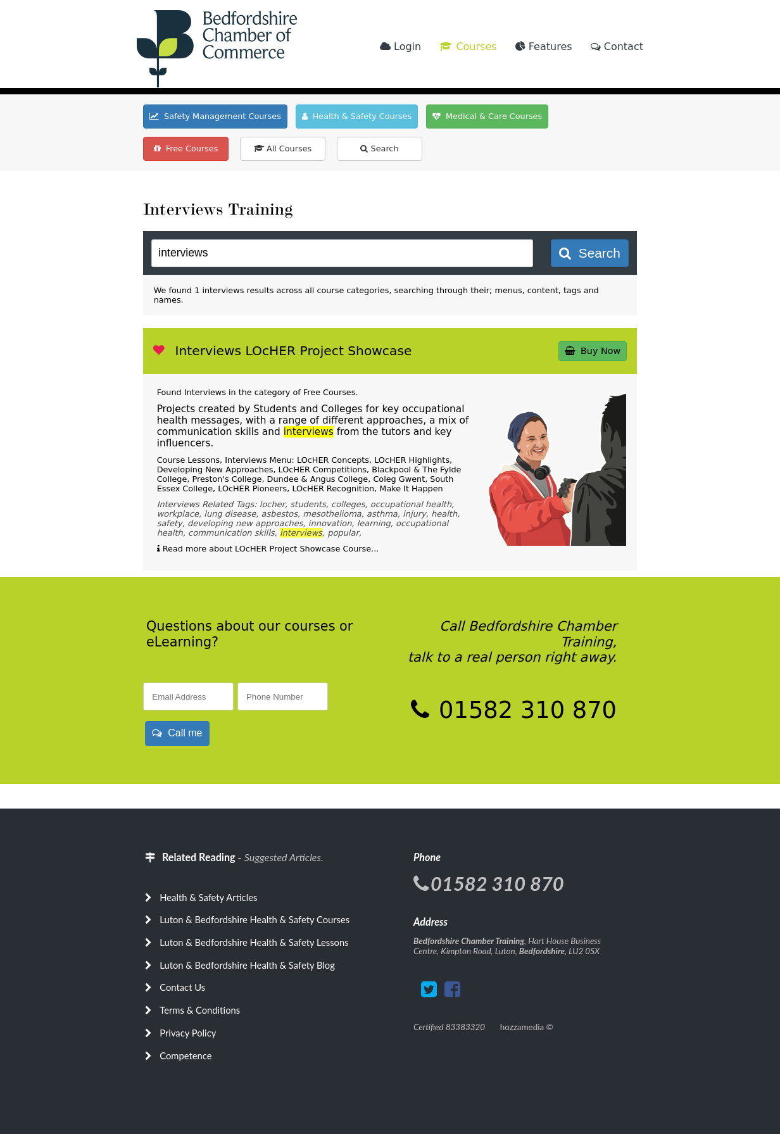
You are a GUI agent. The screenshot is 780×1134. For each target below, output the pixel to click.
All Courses (282, 148)
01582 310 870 (524, 710)
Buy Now (593, 351)
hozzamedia (522, 1027)
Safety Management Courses (215, 116)
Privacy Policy (188, 1032)
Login (400, 47)
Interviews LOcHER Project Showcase (293, 350)
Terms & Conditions (200, 1010)
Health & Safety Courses (357, 116)
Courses (467, 47)
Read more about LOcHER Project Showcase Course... (268, 548)
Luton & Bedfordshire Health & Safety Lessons (254, 942)
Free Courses (186, 148)
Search (379, 148)
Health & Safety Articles (208, 897)
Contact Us (182, 987)
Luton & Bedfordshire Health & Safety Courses (254, 919)
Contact (617, 47)
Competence (185, 1055)
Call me (177, 733)
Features (543, 47)
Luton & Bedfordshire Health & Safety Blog (247, 965)
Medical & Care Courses (487, 116)
